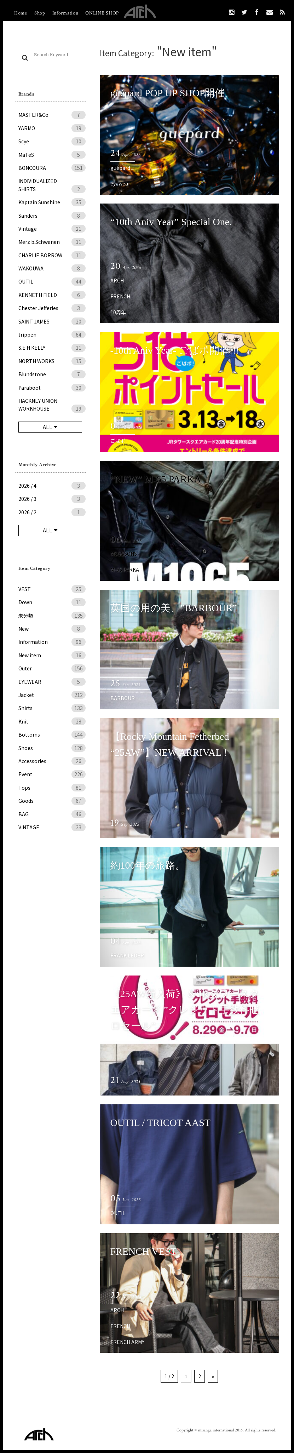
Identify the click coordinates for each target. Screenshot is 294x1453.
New (52, 629)
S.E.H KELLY (52, 347)
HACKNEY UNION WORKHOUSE (52, 405)
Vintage (52, 229)
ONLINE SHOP (102, 13)
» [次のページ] (213, 1376)
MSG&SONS (123, 553)
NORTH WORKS (52, 361)
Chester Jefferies (52, 308)
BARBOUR (122, 698)
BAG (52, 814)
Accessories (52, 761)
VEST (52, 589)
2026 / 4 (52, 486)
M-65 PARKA (124, 569)
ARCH (117, 280)
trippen (52, 334)
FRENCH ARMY (127, 1341)
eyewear (120, 183)
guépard (120, 167)
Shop (39, 13)
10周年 (118, 312)
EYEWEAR (52, 682)
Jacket (52, 695)
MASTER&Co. (52, 115)
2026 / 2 (52, 512)
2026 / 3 (52, 499)
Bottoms (52, 734)
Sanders (52, 215)
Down (52, 602)
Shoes (52, 748)
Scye (52, 141)
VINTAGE (52, 827)
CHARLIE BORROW (52, 255)
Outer (52, 668)
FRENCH (120, 296)
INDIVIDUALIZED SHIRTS (52, 185)
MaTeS (52, 155)
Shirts (52, 708)
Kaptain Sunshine (52, 202)
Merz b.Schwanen (52, 242)
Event (52, 774)
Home (20, 13)
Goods (52, 801)
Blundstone (52, 374)
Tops (52, 787)
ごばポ (117, 440)
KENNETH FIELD (52, 295)
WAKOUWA (52, 268)
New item (52, 655)
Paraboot (52, 387)
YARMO (52, 128)
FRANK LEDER (127, 955)
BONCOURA (52, 168)
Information (65, 13)
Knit (52, 721)
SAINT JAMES (52, 321)
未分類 (52, 615)
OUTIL (52, 281)
